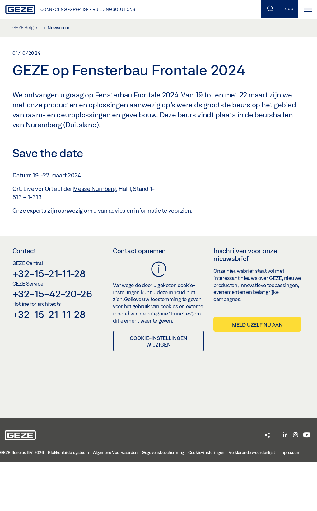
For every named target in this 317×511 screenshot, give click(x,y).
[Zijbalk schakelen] (289, 9)
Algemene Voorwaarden (115, 501)
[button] (267, 484)
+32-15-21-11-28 (49, 322)
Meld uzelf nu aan (257, 373)
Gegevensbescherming (163, 501)
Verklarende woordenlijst (252, 501)
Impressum (290, 501)
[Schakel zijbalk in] (270, 9)
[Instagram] (295, 484)
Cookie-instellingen (206, 501)
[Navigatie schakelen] (307, 9)
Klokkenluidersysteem (68, 501)
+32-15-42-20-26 (52, 342)
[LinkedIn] (285, 484)
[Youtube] (307, 484)
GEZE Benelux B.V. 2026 (22, 501)
